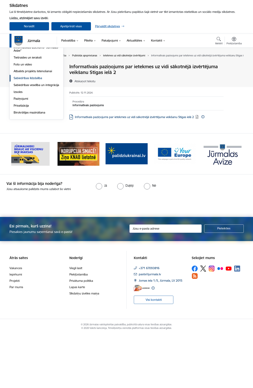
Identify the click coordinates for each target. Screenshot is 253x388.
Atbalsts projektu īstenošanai (33, 125)
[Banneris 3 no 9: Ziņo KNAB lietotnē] (127, 207)
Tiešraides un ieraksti (28, 111)
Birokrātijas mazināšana (29, 166)
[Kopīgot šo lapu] (234, 75)
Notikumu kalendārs (27, 94)
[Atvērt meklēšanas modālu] (219, 41)
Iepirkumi (15, 328)
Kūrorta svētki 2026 (27, 74)
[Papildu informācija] (202, 116)
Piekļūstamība (78, 328)
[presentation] (33, 256)
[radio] (101, 239)
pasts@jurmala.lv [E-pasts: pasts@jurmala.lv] (150, 328)
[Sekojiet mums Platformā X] (203, 323)
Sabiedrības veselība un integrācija (36, 139)
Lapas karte (77, 341)
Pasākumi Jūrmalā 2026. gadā (34, 80)
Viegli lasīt (75, 322)
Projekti (14, 335)
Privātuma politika (81, 335)
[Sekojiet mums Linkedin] (237, 323)
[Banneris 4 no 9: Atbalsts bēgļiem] (175, 207)
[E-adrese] (142, 342)
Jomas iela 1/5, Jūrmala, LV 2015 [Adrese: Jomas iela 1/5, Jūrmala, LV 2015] (160, 334)
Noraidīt (29, 26)
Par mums (16, 341)
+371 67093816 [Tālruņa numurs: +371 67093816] (149, 322)
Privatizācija (21, 159)
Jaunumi (19, 87)
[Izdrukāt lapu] (234, 65)
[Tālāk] (235, 207)
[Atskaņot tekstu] (85, 81)
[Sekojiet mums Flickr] (220, 322)
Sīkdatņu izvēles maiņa (84, 347)
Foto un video (23, 118)
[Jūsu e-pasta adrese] (165, 282)
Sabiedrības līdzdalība (28, 132)
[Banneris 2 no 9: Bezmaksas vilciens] (78, 207)
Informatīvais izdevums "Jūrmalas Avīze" (36, 102)
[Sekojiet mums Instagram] (212, 322)
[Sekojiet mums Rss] (195, 330)
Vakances (15, 322)
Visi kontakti (154, 354)
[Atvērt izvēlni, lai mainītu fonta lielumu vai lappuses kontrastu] (234, 41)
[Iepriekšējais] (19, 207)
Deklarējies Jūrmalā (26, 67)
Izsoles (18, 146)
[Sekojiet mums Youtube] (229, 322)
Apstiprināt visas (71, 26)
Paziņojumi (21, 152)
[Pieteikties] (224, 282)
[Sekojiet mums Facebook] (195, 323)
